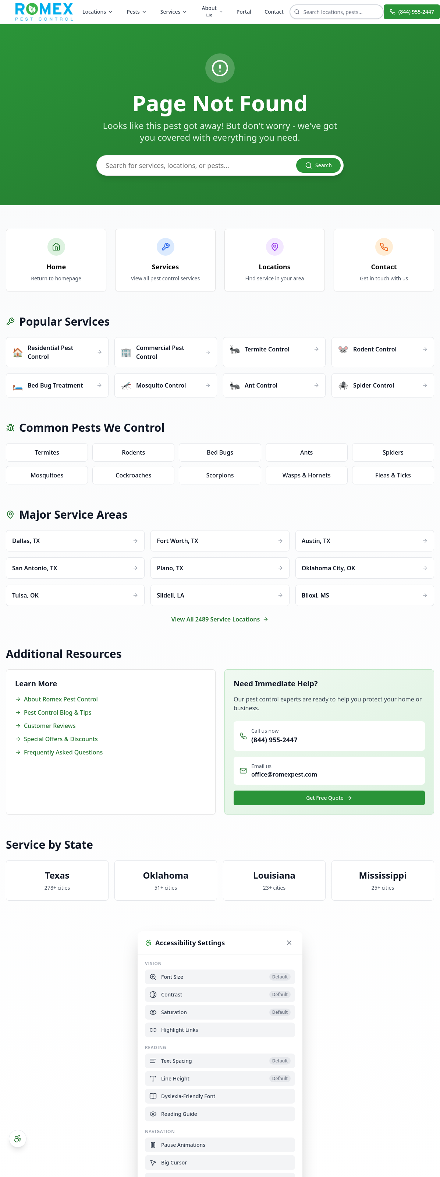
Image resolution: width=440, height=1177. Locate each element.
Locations (97, 11)
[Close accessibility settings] (289, 942)
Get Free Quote (329, 797)
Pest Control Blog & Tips (53, 712)
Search (318, 165)
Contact (274, 11)
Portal (244, 11)
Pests (137, 11)
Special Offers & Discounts (56, 739)
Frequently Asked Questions (59, 752)
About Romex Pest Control (56, 699)
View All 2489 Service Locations (220, 619)
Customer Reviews (45, 726)
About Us (212, 11)
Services (174, 11)
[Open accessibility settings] (17, 1139)
